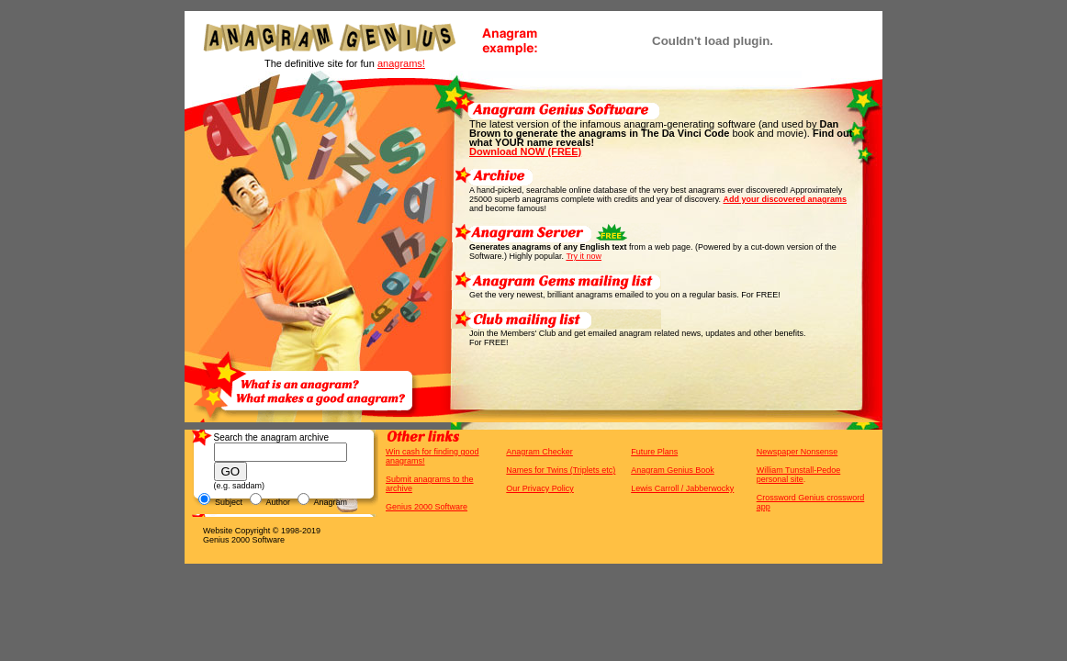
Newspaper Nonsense (797, 451)
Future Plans (654, 451)
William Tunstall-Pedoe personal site (799, 474)
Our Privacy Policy (540, 488)
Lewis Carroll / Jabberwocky (682, 488)
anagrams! (401, 63)
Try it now (583, 256)
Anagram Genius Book (672, 470)
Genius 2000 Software (426, 506)
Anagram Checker (539, 451)
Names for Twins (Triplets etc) (560, 470)
